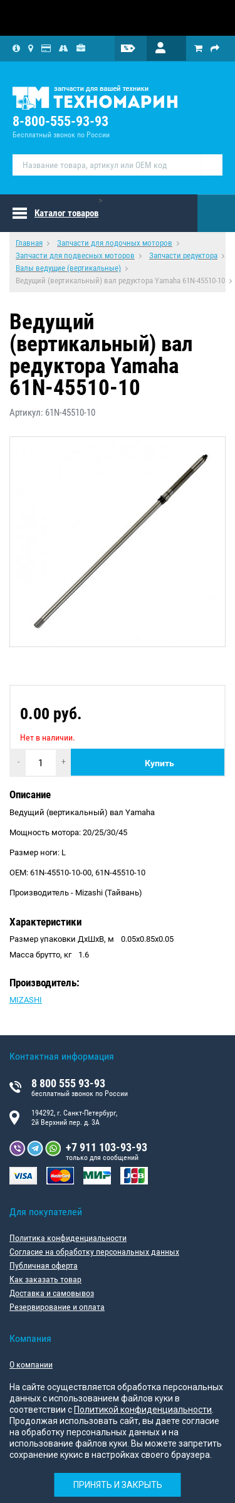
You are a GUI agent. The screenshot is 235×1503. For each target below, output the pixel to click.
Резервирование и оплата (57, 1306)
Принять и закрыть (117, 1485)
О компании (31, 1364)
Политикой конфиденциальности (143, 1410)
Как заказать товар (45, 1279)
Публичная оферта (43, 1265)
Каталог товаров (66, 213)
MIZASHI (25, 1000)
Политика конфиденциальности (68, 1237)
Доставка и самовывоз (51, 1293)
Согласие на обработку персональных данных (94, 1251)
